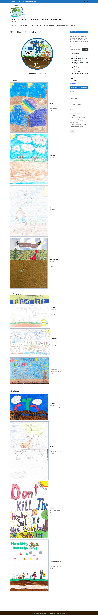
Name (72, 91)
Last (77, 96)
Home (11, 25)
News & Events (23, 25)
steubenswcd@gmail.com (30, 1)
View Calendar (73, 83)
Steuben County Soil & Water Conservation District (36, 20)
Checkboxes (73, 115)
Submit (72, 131)
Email (71, 110)
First (71, 96)
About (16, 25)
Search (72, 46)
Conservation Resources (62, 25)
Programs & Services (49, 25)
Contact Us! (73, 25)
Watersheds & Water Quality (35, 25)
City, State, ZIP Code (75, 104)
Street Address (74, 98)
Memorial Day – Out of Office (80, 58)
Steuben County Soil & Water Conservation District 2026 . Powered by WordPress (49, 613)
